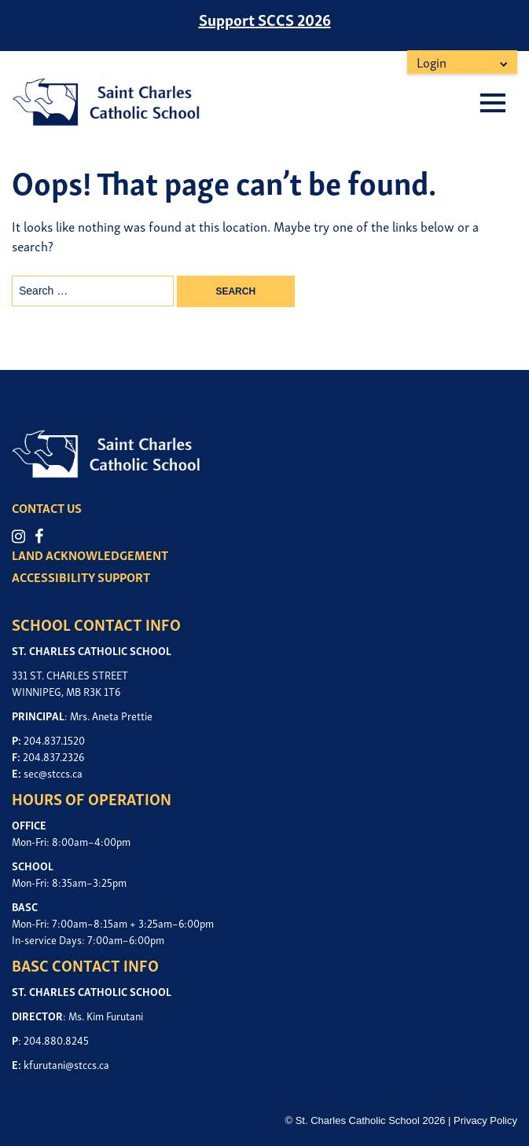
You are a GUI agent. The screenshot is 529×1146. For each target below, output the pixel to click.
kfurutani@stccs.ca (66, 1064)
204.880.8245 (56, 1040)
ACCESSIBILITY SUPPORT (81, 576)
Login (431, 61)
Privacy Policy (485, 1120)
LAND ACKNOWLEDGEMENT (90, 554)
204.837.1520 (54, 739)
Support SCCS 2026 (265, 18)
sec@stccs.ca (53, 772)
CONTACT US (47, 507)
